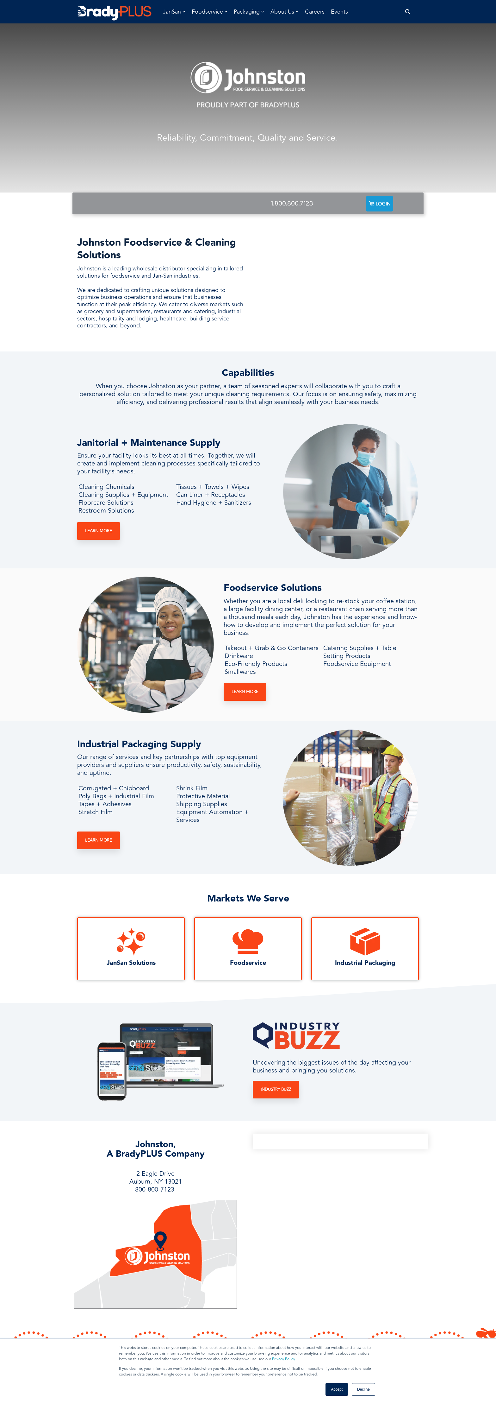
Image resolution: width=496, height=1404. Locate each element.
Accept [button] (337, 1389)
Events (339, 11)
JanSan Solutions (131, 963)
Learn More (98, 531)
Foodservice (248, 963)
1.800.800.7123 (292, 203)
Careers (315, 11)
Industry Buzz (276, 1089)
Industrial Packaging (365, 963)
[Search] (407, 12)
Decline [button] (363, 1389)
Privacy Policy (283, 1359)
